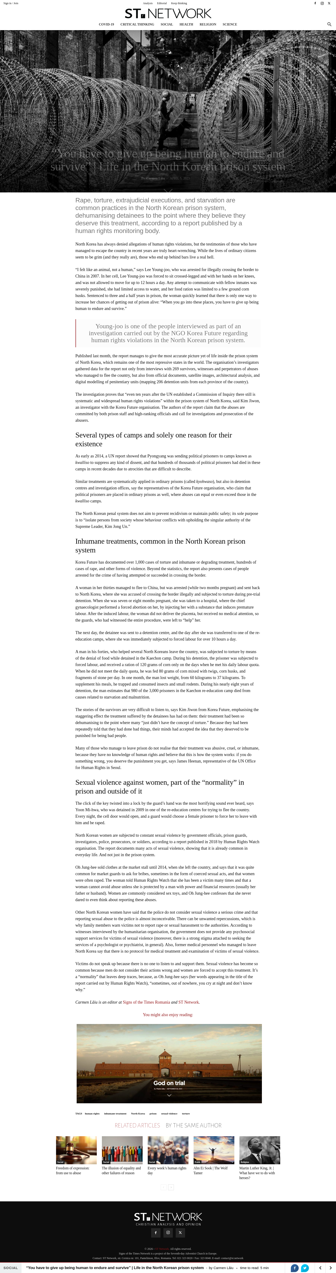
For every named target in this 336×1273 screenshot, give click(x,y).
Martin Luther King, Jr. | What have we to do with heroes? (257, 1173)
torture (186, 1113)
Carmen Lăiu (155, 178)
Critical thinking (137, 24)
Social (167, 24)
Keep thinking (179, 3)
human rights (92, 1113)
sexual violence (169, 1113)
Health (186, 24)
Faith (197, 1162)
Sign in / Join (10, 3)
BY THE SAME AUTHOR (194, 1125)
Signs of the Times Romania (146, 1002)
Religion (208, 24)
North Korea (138, 1113)
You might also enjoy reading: (168, 1014)
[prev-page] (163, 1187)
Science (230, 24)
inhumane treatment (115, 1113)
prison (153, 1113)
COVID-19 (106, 24)
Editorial (162, 3)
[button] (329, 25)
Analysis (148, 3)
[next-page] (171, 1187)
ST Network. (162, 1249)
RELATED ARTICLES (137, 1125)
